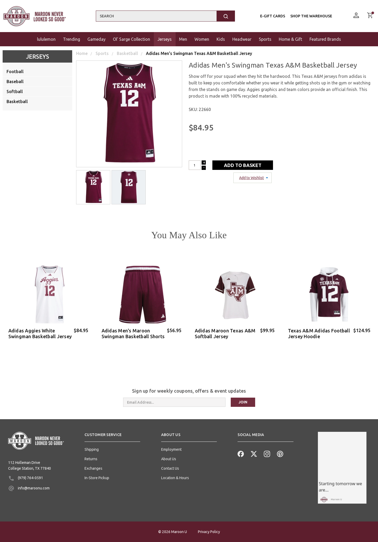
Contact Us (170, 468)
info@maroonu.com (29, 488)
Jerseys (37, 56)
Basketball (17, 101)
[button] (112, 437)
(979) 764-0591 (25, 478)
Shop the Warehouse (311, 16)
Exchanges (93, 468)
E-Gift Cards (272, 16)
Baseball (15, 81)
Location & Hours (175, 478)
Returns (91, 459)
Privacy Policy (209, 532)
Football (15, 71)
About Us (168, 459)
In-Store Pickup (97, 478)
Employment (171, 449)
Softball (15, 91)
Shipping (92, 449)
